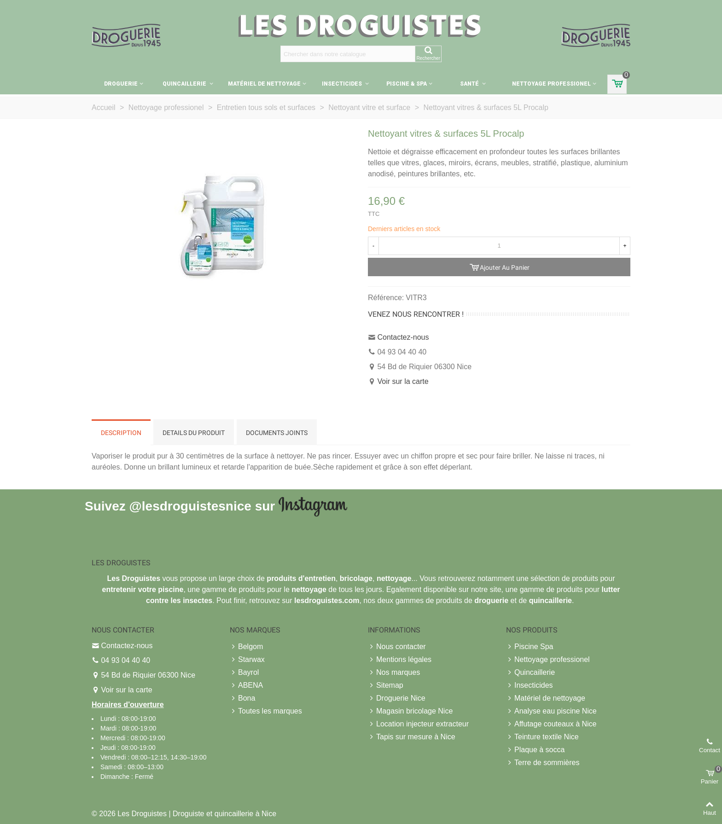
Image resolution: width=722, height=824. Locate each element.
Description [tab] (121, 432)
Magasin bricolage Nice (410, 711)
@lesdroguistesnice (190, 506)
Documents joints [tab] (277, 432)
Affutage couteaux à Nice (551, 724)
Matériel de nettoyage (264, 84)
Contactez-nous (403, 337)
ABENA (246, 685)
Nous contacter (397, 646)
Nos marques (394, 672)
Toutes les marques (266, 711)
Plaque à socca (535, 749)
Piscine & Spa (406, 84)
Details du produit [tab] (194, 432)
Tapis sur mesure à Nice (411, 737)
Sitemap (385, 685)
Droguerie (121, 84)
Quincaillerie (185, 84)
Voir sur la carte (402, 381)
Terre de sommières (542, 762)
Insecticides (342, 84)
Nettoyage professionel (551, 84)
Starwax (247, 659)
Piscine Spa (529, 646)
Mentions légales (399, 659)
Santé (470, 84)
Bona (242, 698)
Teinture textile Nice (542, 737)
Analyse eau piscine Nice (551, 711)
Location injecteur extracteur (418, 724)
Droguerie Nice (396, 698)
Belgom (246, 646)
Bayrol (244, 672)
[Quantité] (499, 246)
